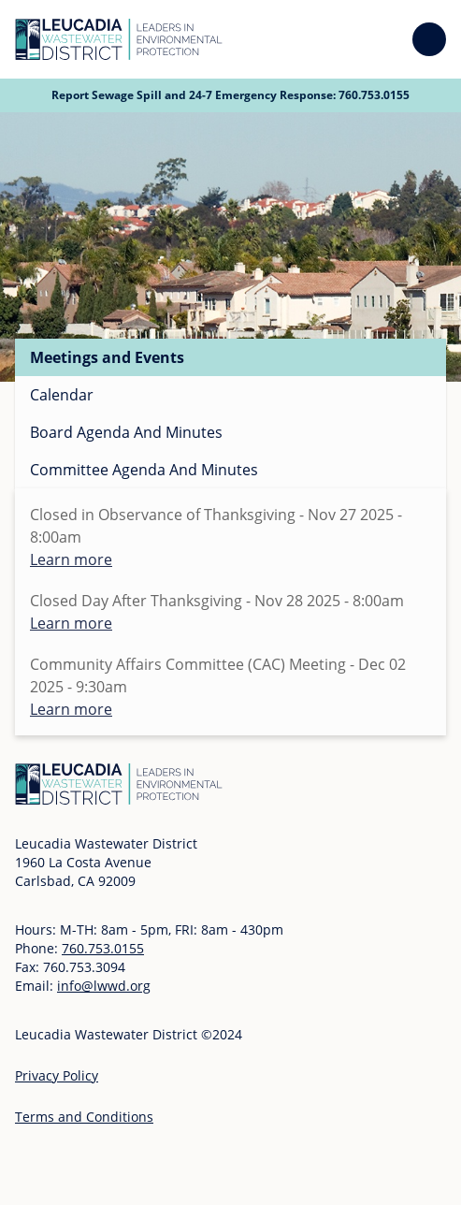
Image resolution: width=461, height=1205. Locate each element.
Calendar (62, 395)
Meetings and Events (107, 357)
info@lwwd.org (104, 985)
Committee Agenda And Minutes (144, 469)
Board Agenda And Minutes (126, 432)
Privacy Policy (56, 1075)
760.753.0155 (374, 95)
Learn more (71, 559)
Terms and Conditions (84, 1116)
